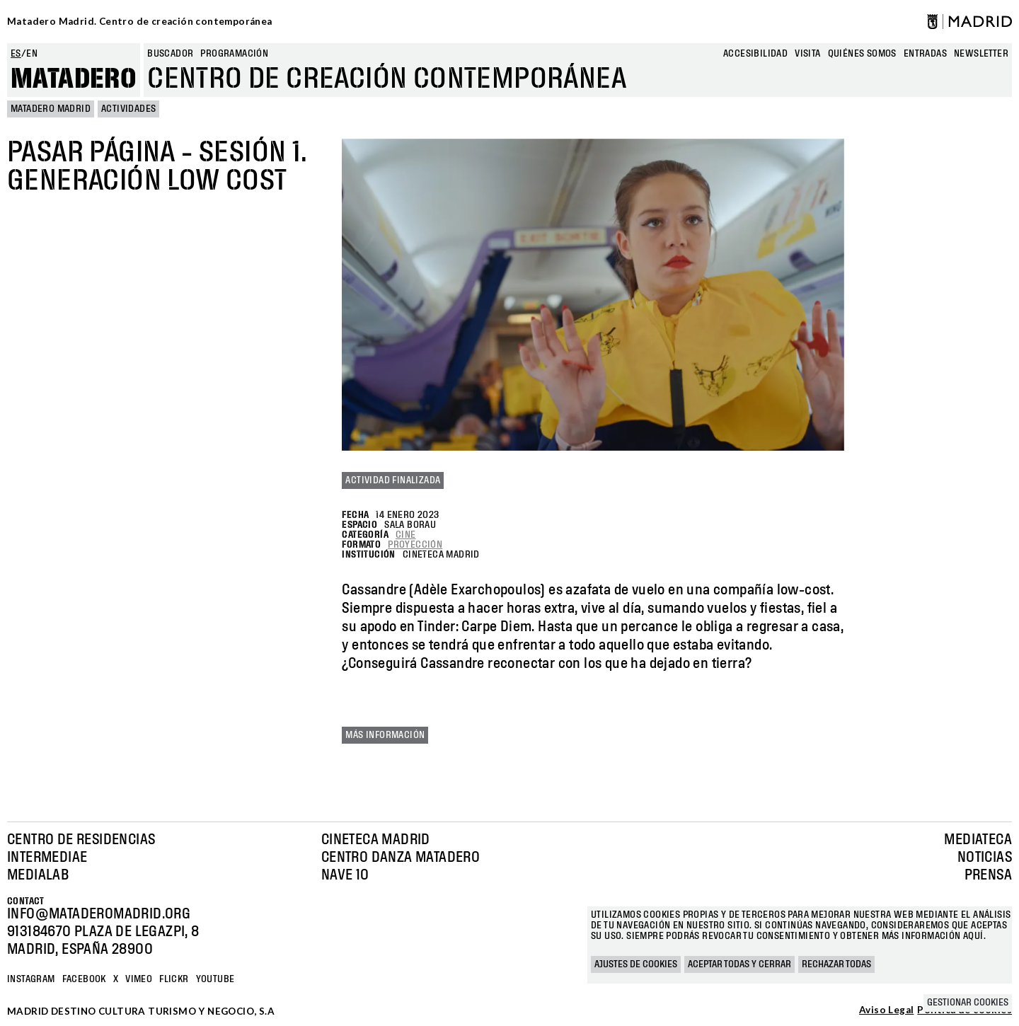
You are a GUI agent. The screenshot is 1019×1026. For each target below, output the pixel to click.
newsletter (981, 54)
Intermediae (47, 858)
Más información (385, 735)
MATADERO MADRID (51, 109)
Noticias (984, 858)
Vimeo (138, 979)
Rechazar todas (836, 964)
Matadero (74, 79)
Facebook (84, 979)
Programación (234, 54)
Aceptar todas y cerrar (739, 964)
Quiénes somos (862, 54)
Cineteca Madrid (375, 840)
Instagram (31, 979)
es (16, 54)
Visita (807, 54)
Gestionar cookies (967, 1003)
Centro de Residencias (81, 840)
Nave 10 (345, 875)
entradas (925, 54)
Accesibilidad (755, 54)
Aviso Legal (886, 1010)
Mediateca (978, 840)
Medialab (38, 875)
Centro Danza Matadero (400, 858)
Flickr (173, 979)
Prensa (988, 875)
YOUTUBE (215, 979)
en (32, 54)
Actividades (128, 109)
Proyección (415, 545)
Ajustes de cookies (635, 964)
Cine (406, 535)
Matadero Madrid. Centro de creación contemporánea (139, 21)
